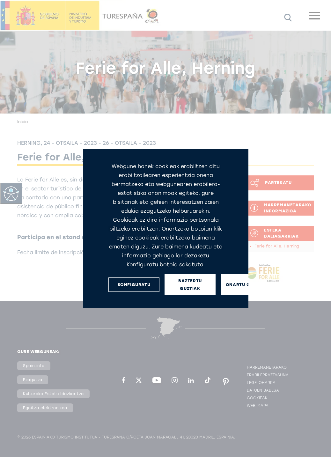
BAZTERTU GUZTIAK (190, 284)
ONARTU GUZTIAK (245, 284)
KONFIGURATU (133, 284)
